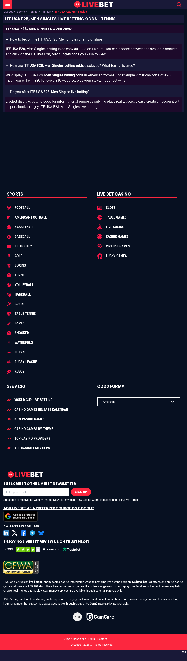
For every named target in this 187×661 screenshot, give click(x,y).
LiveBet (8, 11)
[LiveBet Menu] (7, 4)
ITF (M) (46, 11)
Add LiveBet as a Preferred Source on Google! (48, 514)
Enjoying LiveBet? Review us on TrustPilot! (46, 541)
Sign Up (81, 492)
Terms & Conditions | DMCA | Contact (93, 639)
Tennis (33, 11)
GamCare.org (98, 603)
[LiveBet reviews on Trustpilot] (45, 549)
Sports (21, 11)
